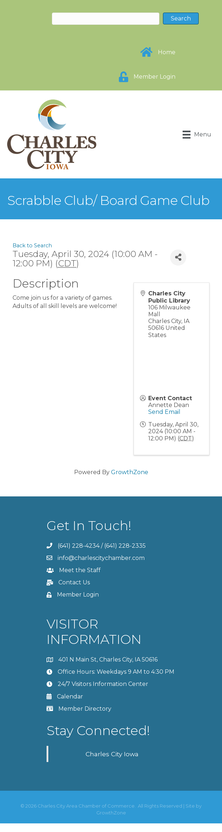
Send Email (164, 411)
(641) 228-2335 (125, 545)
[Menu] (197, 134)
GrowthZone (129, 472)
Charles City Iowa (112, 754)
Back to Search (32, 245)
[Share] (178, 257)
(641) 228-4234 (79, 545)
